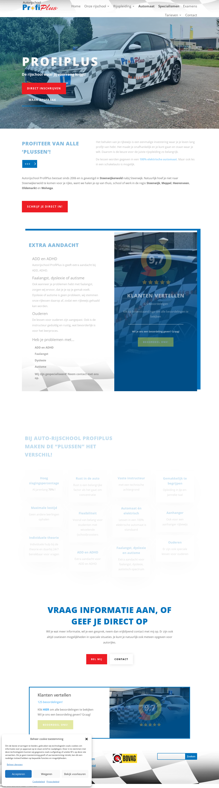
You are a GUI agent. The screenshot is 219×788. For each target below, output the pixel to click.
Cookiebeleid (39, 781)
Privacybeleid (53, 781)
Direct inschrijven (44, 88)
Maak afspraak (42, 100)
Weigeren (46, 774)
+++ (27, 164)
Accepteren (18, 774)
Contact (121, 659)
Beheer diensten (15, 764)
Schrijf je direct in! (45, 206)
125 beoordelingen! (50, 702)
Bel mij (96, 659)
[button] (86, 739)
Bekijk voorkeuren (75, 774)
